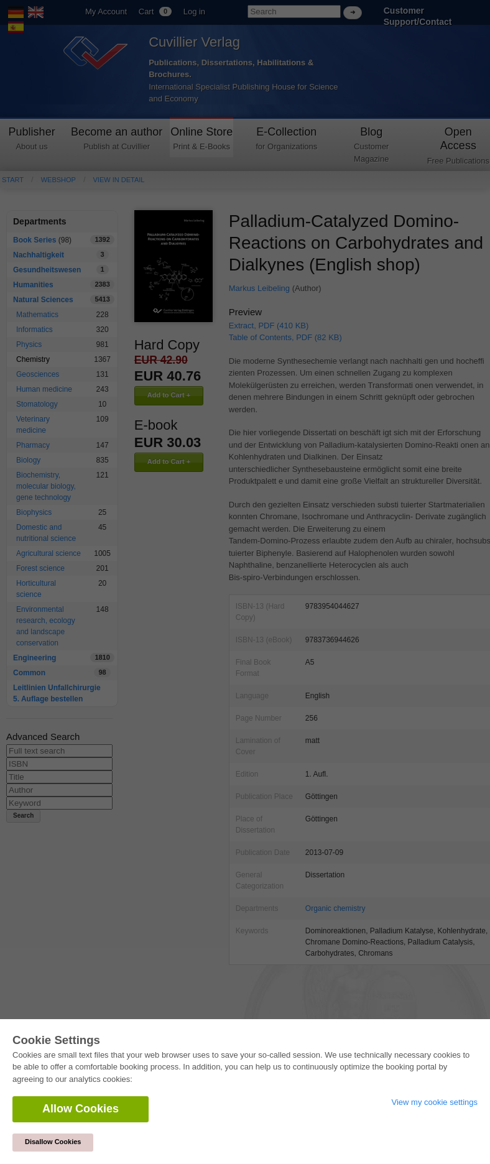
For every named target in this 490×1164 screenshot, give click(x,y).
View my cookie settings (435, 1102)
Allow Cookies (80, 1108)
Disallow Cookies (53, 1141)
